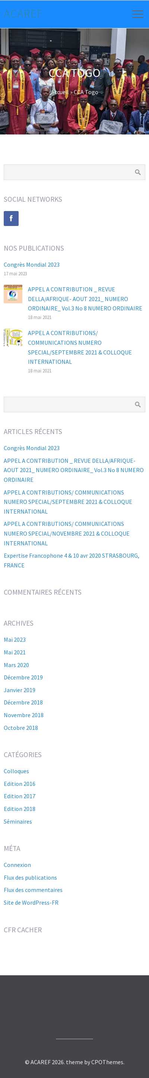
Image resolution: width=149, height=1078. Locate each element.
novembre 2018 (24, 715)
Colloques (16, 771)
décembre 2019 (23, 677)
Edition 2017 (19, 796)
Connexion (17, 864)
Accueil (60, 92)
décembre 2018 (23, 702)
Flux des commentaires (33, 889)
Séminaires (18, 821)
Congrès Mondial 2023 (32, 264)
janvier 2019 (19, 690)
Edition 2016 (19, 783)
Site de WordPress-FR (31, 902)
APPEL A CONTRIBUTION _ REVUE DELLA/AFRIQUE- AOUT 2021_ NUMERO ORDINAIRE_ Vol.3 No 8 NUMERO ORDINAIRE (85, 298)
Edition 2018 (19, 808)
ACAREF (23, 13)
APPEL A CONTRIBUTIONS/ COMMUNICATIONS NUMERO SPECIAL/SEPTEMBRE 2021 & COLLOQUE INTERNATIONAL (68, 502)
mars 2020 (16, 665)
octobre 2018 (21, 727)
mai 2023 (15, 639)
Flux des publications (30, 877)
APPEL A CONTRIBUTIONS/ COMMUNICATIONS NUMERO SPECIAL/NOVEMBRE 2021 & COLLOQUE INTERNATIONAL (67, 533)
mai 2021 (15, 652)
